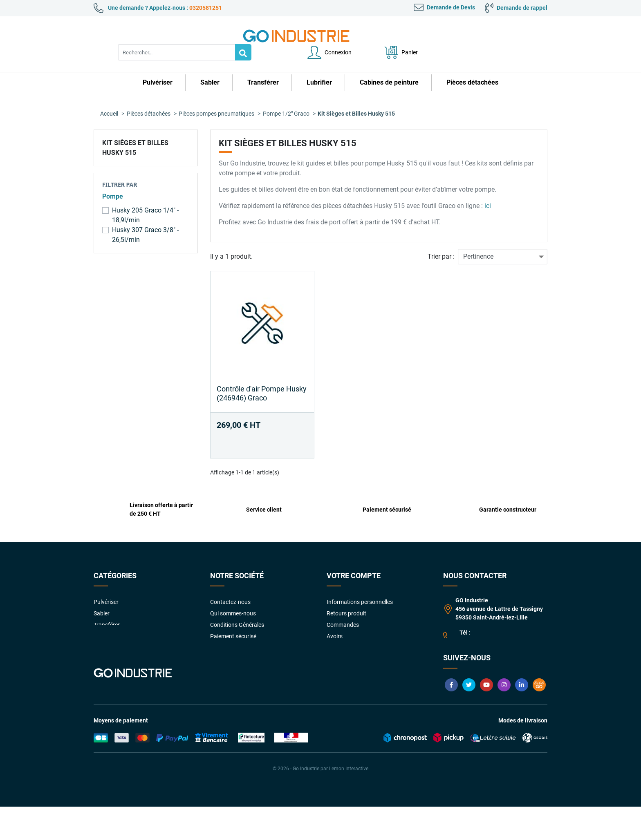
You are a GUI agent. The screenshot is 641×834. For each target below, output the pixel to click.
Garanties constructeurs (241, 631)
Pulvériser (106, 585)
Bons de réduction (349, 642)
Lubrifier (104, 620)
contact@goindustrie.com (492, 648)
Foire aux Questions (235, 642)
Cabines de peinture (118, 631)
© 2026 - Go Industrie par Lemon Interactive (320, 796)
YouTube (486, 712)
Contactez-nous (230, 585)
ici (487, 189)
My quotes (340, 654)
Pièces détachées (115, 642)
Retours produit (346, 597)
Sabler (102, 597)
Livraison (221, 654)
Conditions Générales (237, 608)
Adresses (338, 631)
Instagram (504, 712)
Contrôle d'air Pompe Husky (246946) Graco (262, 377)
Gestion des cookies (352, 665)
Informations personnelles (360, 585)
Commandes (343, 608)
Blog (539, 712)
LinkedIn (521, 712)
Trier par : (441, 240)
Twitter (468, 712)
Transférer (107, 608)
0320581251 (205, 7)
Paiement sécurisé (233, 620)
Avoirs (335, 620)
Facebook (451, 712)
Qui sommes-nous (233, 597)
